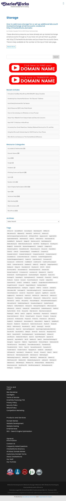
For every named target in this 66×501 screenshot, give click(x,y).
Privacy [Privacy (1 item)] (39, 316)
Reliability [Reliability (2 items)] (55, 321)
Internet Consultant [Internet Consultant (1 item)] (48, 290)
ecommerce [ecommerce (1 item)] (33, 272)
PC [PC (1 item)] (18, 311)
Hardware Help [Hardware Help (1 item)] (41, 285)
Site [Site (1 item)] (9, 334)
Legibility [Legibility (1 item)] (45, 293)
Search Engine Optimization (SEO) (18, 187)
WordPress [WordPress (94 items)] (23, 365)
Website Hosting (13, 426)
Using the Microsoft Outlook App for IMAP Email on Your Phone (27, 132)
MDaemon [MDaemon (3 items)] (36, 298)
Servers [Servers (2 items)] (34, 331)
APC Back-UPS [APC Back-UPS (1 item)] (33, 236)
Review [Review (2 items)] (53, 324)
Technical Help (33, 31)
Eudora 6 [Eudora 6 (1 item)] (51, 274)
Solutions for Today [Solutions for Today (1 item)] (21, 336)
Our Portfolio (11, 462)
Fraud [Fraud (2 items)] (42, 280)
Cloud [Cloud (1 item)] (9, 251)
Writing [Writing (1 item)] (10, 367)
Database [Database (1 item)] (28, 264)
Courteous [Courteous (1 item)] (10, 262)
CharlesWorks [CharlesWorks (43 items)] (24, 249)
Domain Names (12, 153)
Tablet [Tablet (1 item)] (24, 342)
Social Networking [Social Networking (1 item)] (40, 334)
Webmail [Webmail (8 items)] (25, 357)
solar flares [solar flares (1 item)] (10, 336)
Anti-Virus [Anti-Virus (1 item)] (37, 233)
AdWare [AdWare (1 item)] (46, 231)
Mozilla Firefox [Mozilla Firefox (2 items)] (48, 303)
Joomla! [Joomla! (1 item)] (22, 293)
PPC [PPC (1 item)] (22, 316)
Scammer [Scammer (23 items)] (10, 329)
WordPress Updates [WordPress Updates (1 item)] (34, 365)
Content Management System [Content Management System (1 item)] (15, 259)
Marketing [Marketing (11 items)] (19, 298)
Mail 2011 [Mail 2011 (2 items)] (35, 295)
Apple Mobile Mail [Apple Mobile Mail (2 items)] (12, 238)
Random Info (11, 182)
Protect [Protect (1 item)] (35, 318)
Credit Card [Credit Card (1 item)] (37, 262)
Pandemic (11, 167)
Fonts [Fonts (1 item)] (16, 280)
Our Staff (10, 459)
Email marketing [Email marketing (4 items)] (33, 274)
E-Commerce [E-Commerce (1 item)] (24, 272)
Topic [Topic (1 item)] (26, 347)
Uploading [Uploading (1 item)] (48, 349)
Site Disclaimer (12, 392)
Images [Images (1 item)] (32, 287)
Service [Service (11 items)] (42, 331)
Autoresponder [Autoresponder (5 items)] (49, 238)
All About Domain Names (16, 451)
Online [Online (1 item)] (18, 308)
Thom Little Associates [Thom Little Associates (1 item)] (34, 344)
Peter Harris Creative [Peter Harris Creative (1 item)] (45, 311)
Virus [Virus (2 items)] (36, 352)
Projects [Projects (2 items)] (28, 318)
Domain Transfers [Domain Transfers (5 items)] (12, 272)
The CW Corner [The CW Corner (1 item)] (12, 344)
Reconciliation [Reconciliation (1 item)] (28, 321)
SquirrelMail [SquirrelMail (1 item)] (19, 339)
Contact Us (11, 444)
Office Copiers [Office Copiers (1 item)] (51, 305)
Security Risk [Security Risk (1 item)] (20, 331)
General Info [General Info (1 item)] (11, 282)
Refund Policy (12, 408)
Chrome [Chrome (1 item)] (44, 249)
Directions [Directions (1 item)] (35, 267)
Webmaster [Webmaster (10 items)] (42, 357)
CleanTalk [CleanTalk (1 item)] (52, 249)
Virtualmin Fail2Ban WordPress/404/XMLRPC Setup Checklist (26, 94)
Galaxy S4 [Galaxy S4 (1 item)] (49, 280)
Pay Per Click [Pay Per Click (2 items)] (11, 311)
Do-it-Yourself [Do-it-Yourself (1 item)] (11, 269)
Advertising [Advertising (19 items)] (38, 231)
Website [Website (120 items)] (22, 360)
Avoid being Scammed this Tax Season (19, 103)
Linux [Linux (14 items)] (52, 293)
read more (11, 47)
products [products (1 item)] (10, 318)
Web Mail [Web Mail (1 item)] (33, 357)
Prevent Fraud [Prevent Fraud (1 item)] (30, 316)
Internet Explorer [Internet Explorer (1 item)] (12, 293)
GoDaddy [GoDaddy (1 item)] (26, 282)
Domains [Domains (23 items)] (45, 269)
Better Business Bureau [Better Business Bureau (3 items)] (25, 243)
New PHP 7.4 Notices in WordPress (18, 122)
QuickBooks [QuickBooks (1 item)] (18, 321)
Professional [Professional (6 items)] (19, 318)
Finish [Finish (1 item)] (55, 277)
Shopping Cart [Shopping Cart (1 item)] (51, 331)
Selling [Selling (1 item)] (27, 331)
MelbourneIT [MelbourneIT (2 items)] (46, 298)
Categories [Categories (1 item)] (48, 246)
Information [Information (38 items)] (11, 290)
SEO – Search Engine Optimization (19, 431)
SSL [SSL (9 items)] (26, 339)
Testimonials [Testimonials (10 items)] (54, 342)
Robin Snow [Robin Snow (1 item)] (16, 326)
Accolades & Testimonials (15, 148)
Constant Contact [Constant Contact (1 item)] (51, 254)
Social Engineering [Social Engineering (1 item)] (27, 334)
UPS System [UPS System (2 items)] (11, 352)
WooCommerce (12, 206)
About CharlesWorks (14, 457)
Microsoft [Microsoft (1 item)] (25, 300)
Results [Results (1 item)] (46, 324)
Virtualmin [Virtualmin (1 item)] (28, 352)
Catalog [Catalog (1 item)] (40, 246)
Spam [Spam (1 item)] (31, 336)
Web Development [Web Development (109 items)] (22, 355)
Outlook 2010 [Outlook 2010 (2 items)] (35, 308)
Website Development (15, 423)
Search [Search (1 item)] (18, 329)
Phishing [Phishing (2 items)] (10, 313)
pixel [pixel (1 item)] (23, 313)
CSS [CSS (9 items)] (9, 264)
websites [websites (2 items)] (45, 360)
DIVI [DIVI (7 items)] (42, 267)
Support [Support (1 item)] (17, 342)
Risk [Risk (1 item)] (9, 326)
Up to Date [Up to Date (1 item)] (20, 352)
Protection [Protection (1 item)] (43, 318)
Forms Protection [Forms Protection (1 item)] (32, 280)
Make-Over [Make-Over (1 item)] (44, 295)
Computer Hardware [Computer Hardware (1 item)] (25, 254)
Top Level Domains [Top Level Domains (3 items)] (35, 347)
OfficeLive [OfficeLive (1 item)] (10, 308)
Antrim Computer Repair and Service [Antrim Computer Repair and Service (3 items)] (17, 236)
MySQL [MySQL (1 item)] (10, 305)
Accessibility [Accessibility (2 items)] (19, 231)
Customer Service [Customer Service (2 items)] (18, 264)
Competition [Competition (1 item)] (35, 251)
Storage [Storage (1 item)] (10, 342)
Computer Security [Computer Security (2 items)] (38, 254)
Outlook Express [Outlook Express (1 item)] (46, 308)
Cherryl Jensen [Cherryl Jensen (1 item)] (35, 249)
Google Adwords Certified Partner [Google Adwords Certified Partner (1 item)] (48, 282)
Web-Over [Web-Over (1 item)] (10, 355)
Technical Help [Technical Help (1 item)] (43, 342)
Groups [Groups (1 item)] (21, 285)
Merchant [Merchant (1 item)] (10, 300)
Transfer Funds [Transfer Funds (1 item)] (22, 349)
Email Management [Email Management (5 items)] (21, 274)
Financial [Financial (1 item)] (48, 277)
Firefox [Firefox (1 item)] (10, 280)
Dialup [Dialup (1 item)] (17, 267)
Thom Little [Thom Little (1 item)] (22, 344)
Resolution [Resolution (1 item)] (25, 324)
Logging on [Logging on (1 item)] (10, 295)
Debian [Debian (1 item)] (35, 264)
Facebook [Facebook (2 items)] (40, 277)
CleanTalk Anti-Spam (45, 497)
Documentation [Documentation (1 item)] (22, 269)
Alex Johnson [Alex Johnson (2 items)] (11, 233)
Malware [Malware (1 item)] (10, 298)
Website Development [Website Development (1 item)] (33, 360)
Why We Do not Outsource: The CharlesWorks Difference (25, 137)
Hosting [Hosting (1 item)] (25, 287)
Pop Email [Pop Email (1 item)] (37, 313)
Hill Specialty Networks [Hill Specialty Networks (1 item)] (13, 287)
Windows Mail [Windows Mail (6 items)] (39, 362)
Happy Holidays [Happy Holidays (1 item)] (30, 285)
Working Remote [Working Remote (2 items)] (47, 365)
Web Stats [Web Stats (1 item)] (53, 360)
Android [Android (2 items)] (29, 233)
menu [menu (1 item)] (54, 298)
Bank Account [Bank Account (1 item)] (35, 241)
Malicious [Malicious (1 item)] (53, 295)
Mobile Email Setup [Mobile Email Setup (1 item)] (23, 303)
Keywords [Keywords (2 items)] (30, 293)
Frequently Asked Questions (17, 446)
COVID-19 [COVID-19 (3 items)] (19, 262)
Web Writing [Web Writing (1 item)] (20, 362)
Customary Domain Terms (16, 454)
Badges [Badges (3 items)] (26, 241)
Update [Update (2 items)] (40, 349)
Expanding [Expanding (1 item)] (19, 277)
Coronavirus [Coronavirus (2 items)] (47, 259)
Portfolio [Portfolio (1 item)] (54, 313)
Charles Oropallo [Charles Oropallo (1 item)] (12, 249)
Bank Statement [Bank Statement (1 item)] (46, 241)
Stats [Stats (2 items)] (40, 339)
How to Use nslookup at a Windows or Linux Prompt (23, 113)
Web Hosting (11, 201)
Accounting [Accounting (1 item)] (28, 231)
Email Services (12, 429)
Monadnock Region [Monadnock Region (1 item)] (36, 303)
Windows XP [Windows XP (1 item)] (50, 362)
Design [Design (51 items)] (43, 264)
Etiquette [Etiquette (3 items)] (43, 274)
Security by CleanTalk (29, 497)
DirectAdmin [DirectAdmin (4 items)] (26, 267)
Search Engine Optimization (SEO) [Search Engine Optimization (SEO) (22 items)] (45, 329)
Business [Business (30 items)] (17, 246)
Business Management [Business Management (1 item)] (29, 246)
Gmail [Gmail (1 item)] (19, 282)
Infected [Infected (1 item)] (53, 287)
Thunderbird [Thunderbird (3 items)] (46, 344)
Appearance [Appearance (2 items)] (44, 236)
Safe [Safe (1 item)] (33, 326)
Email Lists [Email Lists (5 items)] (10, 274)
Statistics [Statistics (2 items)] (33, 339)
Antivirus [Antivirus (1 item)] (45, 233)
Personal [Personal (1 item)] (25, 311)
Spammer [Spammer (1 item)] (50, 336)
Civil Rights (10, 395)
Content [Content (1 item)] (34, 256)
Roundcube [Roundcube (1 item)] (26, 326)
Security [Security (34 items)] (10, 331)
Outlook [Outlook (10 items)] (26, 308)
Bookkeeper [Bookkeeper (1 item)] (45, 243)
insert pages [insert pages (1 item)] (21, 290)
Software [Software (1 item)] (50, 334)
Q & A (9, 177)
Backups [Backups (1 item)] (19, 241)
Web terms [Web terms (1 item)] (10, 362)
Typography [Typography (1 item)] (32, 349)
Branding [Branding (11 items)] (53, 243)
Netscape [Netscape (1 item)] (28, 305)
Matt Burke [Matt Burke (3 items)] (28, 298)
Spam (9, 191)
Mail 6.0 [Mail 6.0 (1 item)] (28, 295)
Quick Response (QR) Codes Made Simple (20, 108)
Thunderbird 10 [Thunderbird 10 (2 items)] (12, 347)
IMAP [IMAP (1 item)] (38, 287)
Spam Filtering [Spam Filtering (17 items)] (40, 336)
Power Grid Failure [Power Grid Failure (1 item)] (12, 316)
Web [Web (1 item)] (55, 352)
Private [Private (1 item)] (46, 316)
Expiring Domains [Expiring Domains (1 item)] (29, 277)
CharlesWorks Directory (16, 449)
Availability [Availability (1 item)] (10, 241)
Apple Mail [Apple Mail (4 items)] (52, 236)
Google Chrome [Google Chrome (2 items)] (12, 285)
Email (27, 31)
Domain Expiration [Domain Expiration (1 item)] (34, 269)
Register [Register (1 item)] (47, 321)
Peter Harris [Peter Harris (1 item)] (33, 311)
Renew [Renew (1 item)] (9, 324)
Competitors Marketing (15, 410)
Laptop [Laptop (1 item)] (37, 293)
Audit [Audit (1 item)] (32, 238)
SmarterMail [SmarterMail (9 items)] (16, 334)
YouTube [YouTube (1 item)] (18, 367)
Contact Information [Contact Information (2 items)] (23, 256)
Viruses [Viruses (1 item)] (43, 352)
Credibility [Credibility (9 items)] (28, 262)
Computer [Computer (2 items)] (44, 251)
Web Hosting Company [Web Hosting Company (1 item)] (13, 357)
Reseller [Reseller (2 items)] (17, 324)
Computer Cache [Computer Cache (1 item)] (12, 254)
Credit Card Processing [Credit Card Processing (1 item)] (49, 262)
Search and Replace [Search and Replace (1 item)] (28, 329)
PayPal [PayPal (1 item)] (55, 308)
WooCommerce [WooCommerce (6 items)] (12, 365)
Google (10, 163)
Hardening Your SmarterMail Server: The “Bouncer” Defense (25, 98)
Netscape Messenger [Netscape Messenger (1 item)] (39, 305)
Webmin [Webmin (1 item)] (51, 357)
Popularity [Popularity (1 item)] (45, 313)
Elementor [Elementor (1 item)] (42, 272)
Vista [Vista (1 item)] (49, 352)
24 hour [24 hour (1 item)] (10, 231)
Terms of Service (13, 397)
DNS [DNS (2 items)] (48, 267)
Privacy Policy (12, 402)
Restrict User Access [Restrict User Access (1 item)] (36, 324)
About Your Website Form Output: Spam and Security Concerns (26, 117)
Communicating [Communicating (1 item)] (25, 251)
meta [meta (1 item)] (18, 300)
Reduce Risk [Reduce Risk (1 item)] (38, 321)
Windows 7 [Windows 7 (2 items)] (29, 362)
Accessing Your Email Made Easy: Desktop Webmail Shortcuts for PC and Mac (31, 127)
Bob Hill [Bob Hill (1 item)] (36, 243)
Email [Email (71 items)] (50, 272)
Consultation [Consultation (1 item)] (11, 256)
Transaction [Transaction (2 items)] (47, 347)
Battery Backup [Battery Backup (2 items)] (12, 243)
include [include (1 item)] (45, 287)
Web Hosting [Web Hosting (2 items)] (44, 355)
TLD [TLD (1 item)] (20, 347)
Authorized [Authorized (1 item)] (39, 238)
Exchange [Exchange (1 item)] (10, 277)
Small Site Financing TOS (16, 400)
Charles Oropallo (13, 31)
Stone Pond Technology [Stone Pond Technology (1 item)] (50, 339)
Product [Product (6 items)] (53, 316)
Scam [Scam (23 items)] (47, 326)
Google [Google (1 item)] (34, 282)
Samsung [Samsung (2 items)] (40, 326)
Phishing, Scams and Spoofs (16, 172)
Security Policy (12, 405)
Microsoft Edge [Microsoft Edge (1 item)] (34, 300)
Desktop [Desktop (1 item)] (10, 267)
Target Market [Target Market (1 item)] (33, 342)
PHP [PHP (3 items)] (17, 313)
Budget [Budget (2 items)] (10, 246)
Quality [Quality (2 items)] (10, 321)
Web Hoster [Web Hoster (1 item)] (34, 355)
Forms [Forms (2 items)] (23, 280)
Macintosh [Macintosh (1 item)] (19, 295)
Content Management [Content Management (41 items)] (45, 256)
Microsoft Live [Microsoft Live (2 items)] (11, 303)
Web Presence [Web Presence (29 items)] (12, 360)
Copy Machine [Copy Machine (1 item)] (37, 259)
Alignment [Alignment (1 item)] (20, 233)
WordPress (11, 210)
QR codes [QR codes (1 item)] (51, 318)
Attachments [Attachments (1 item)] (24, 238)
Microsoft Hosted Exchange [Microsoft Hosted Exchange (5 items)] (48, 300)
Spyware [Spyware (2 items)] (10, 339)
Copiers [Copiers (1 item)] (28, 259)
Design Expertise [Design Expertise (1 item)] (52, 264)
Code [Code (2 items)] (16, 251)
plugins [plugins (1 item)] (29, 313)
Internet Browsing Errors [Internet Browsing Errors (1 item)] (34, 290)
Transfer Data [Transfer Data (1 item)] (11, 349)
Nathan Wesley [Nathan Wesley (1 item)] (19, 305)
